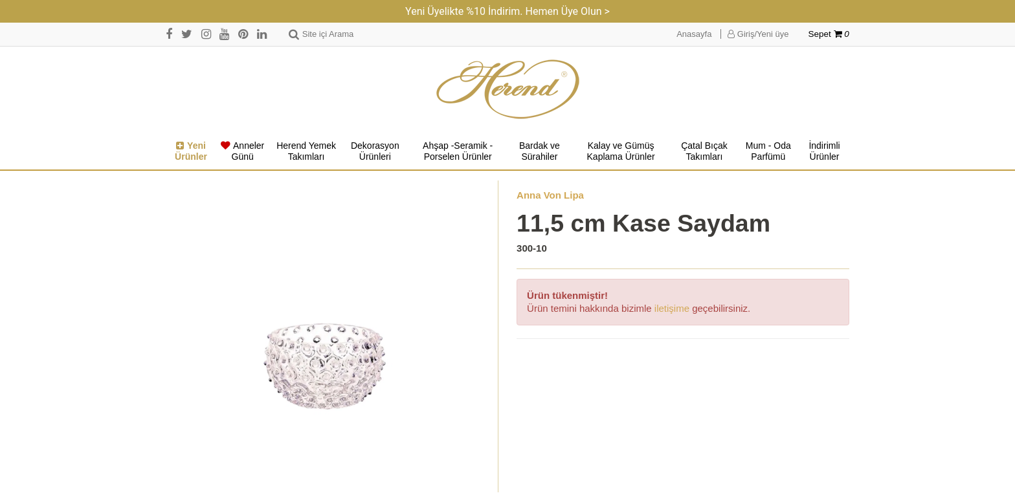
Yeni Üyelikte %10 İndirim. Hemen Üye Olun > (507, 11)
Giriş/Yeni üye (758, 34)
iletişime (671, 308)
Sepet (829, 34)
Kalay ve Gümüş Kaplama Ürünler (621, 151)
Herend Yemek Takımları (306, 151)
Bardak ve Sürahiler (539, 151)
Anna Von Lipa (550, 195)
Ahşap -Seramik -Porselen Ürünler (458, 151)
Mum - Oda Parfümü (768, 151)
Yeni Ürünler (191, 151)
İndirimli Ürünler (824, 151)
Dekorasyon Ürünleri (375, 151)
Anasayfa (693, 34)
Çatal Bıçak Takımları (704, 151)
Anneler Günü (242, 151)
